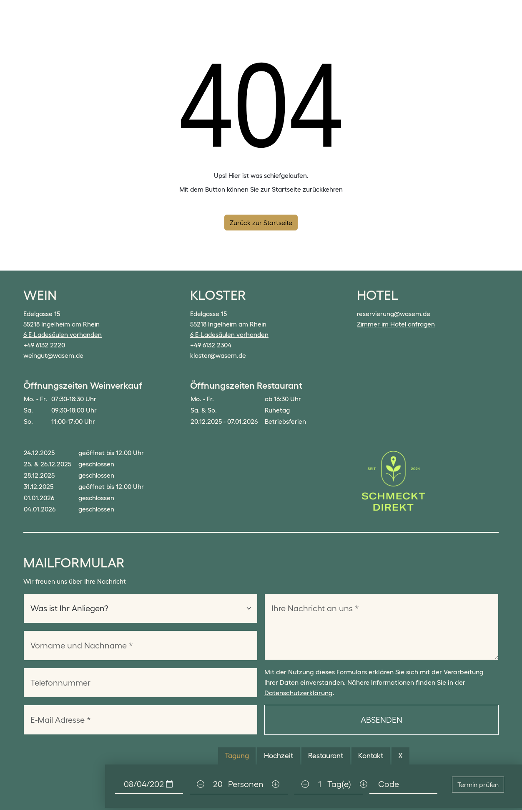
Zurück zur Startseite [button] (261, 222)
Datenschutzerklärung (298, 692)
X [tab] (400, 756)
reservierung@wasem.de (393, 313)
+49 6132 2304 (210, 345)
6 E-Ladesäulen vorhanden (62, 334)
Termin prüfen (478, 784)
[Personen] (217, 784)
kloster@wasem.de (218, 355)
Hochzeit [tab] (278, 756)
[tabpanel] (313, 784)
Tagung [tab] (237, 756)
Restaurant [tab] (325, 756)
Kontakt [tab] (370, 756)
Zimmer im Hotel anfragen (396, 324)
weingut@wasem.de (53, 355)
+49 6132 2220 (44, 345)
